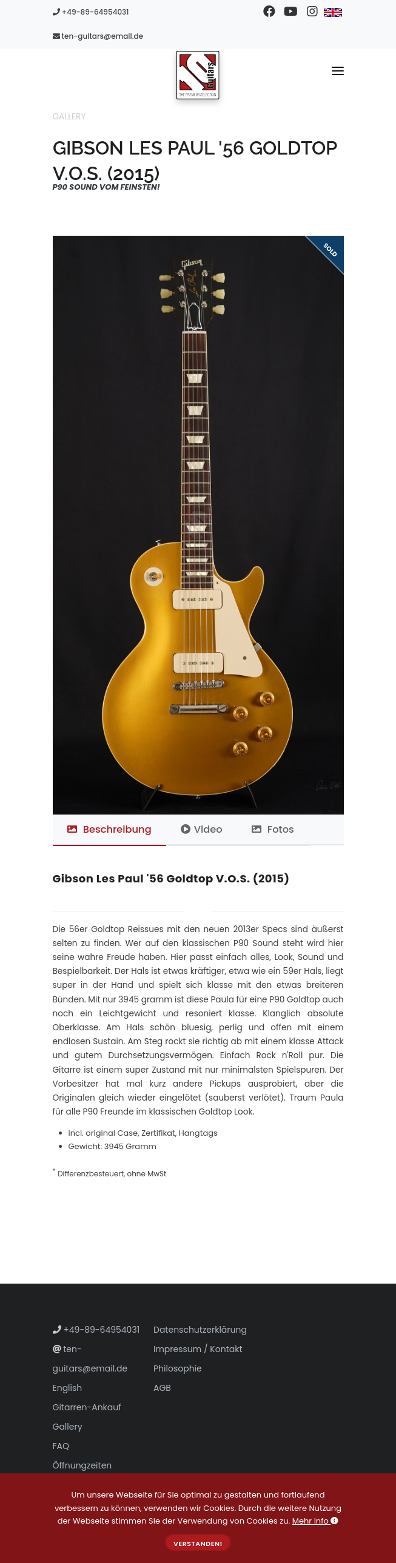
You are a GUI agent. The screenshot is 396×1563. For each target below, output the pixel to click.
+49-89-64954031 (91, 12)
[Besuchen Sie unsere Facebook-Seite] (269, 12)
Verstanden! (198, 1543)
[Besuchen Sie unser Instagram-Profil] (312, 12)
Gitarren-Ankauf (87, 1407)
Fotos (273, 829)
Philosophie (177, 1368)
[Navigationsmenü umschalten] (338, 73)
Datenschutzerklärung (200, 1330)
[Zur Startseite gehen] (198, 74)
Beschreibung (109, 829)
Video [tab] (202, 829)
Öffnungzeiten (82, 1465)
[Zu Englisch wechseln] (333, 12)
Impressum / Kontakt (198, 1349)
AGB (162, 1388)
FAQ (61, 1446)
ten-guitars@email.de (98, 36)
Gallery (69, 116)
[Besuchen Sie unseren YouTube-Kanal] (290, 12)
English (67, 1388)
